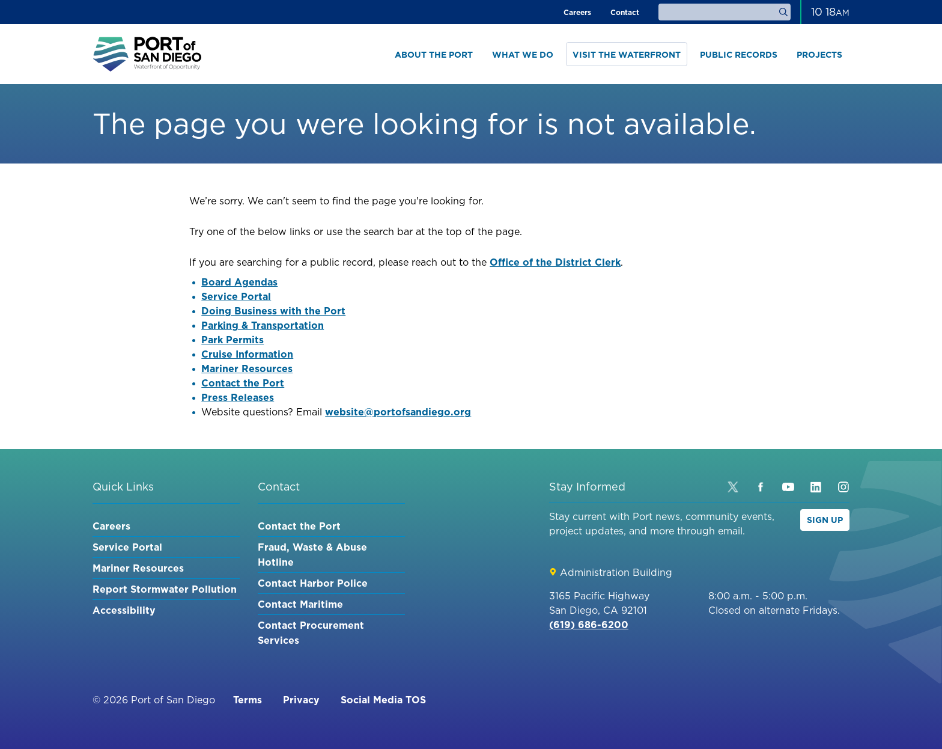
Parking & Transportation (262, 325)
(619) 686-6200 (588, 624)
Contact (624, 12)
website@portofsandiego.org (398, 411)
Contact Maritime (300, 604)
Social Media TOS (383, 699)
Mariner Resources (247, 368)
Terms (247, 699)
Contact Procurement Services (311, 633)
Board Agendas (239, 282)
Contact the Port (242, 383)
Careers (577, 12)
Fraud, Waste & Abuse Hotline (312, 554)
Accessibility (124, 610)
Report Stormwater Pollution (165, 589)
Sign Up (825, 520)
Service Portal (236, 296)
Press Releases (237, 397)
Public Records (738, 55)
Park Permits (232, 339)
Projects (819, 55)
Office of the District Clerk (555, 262)
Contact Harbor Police (313, 583)
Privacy (301, 699)
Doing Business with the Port (273, 310)
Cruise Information (247, 354)
